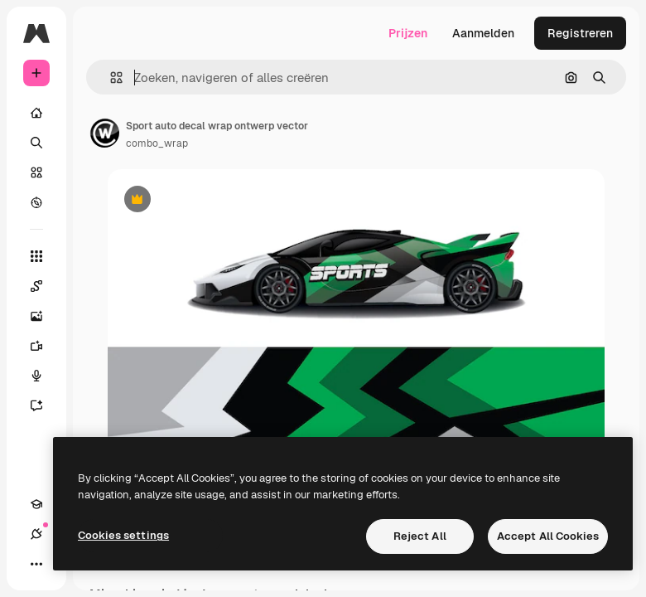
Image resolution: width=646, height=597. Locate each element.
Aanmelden (483, 33)
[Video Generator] (44, 345)
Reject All (419, 536)
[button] (110, 77)
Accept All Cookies (548, 536)
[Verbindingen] (36, 534)
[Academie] (36, 504)
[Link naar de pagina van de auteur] (104, 133)
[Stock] (36, 172)
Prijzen (407, 33)
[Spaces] (44, 286)
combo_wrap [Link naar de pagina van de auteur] (157, 143)
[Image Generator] (44, 316)
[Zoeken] (36, 142)
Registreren (580, 33)
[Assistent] (44, 405)
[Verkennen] (36, 202)
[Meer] (36, 564)
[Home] (36, 113)
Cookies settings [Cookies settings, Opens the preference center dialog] (123, 535)
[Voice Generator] (44, 375)
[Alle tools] (36, 256)
